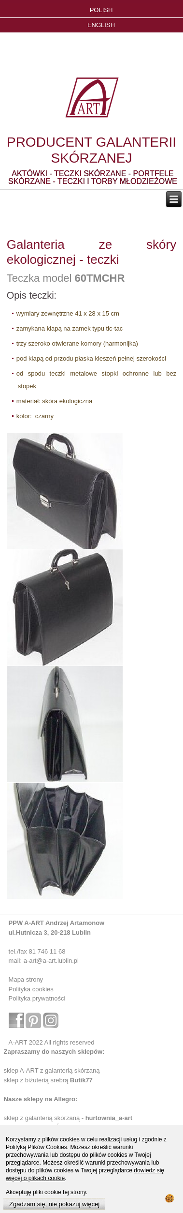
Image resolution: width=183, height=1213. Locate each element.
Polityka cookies (31, 989)
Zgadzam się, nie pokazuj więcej (54, 1204)
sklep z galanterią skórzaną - (44, 1118)
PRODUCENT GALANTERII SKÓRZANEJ (91, 150)
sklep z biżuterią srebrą (48, 1080)
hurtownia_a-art (109, 1118)
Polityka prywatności (37, 998)
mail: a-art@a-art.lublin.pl (44, 960)
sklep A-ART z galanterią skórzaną (52, 1070)
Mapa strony (26, 979)
